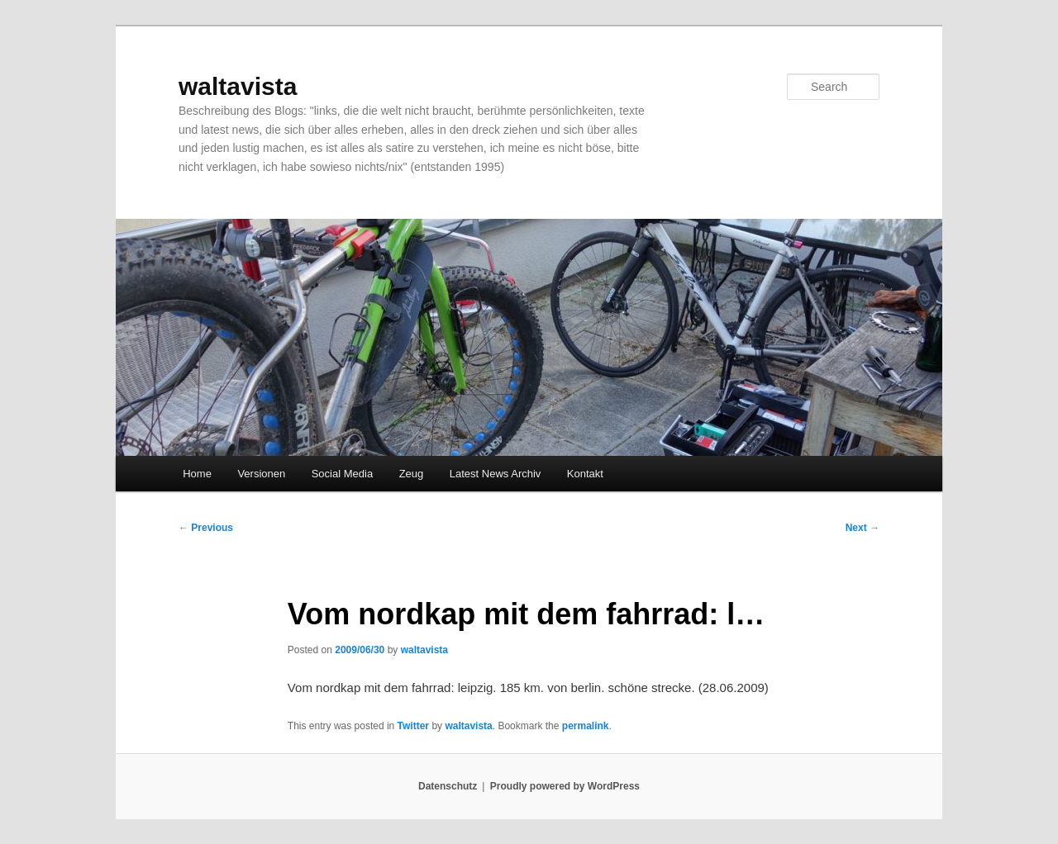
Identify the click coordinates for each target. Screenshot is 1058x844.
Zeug (411, 473)
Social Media (342, 473)
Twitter (413, 726)
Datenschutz (447, 786)
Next (862, 527)
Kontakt (585, 473)
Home (197, 473)
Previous (206, 527)
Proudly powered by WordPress (565, 786)
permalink (585, 726)
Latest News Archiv (495, 473)
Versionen (261, 473)
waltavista (238, 86)
